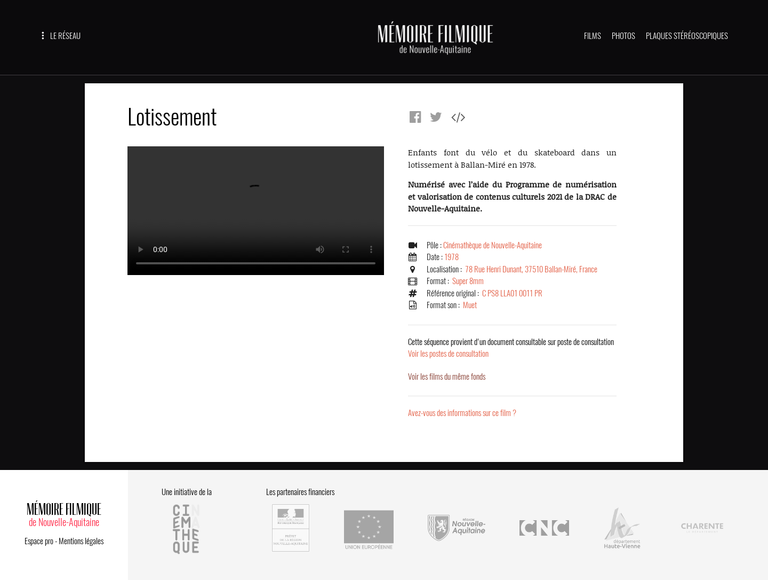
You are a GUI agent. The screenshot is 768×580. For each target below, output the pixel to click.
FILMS (592, 35)
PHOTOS (623, 35)
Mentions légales (81, 541)
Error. (255, 210)
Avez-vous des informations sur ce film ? (462, 412)
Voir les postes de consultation (511, 347)
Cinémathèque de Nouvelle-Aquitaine (492, 245)
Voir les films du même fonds (446, 376)
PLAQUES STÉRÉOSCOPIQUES (687, 35)
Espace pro (39, 541)
